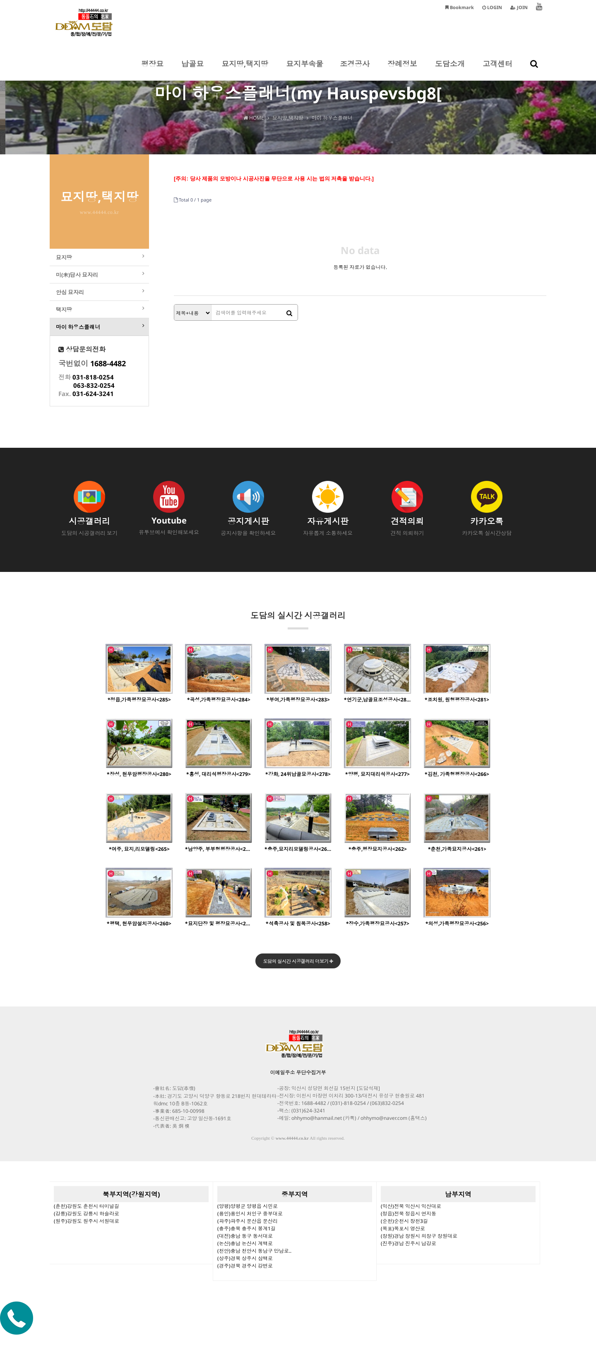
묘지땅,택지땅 (244, 69)
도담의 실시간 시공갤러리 (298, 636)
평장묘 (152, 69)
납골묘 (192, 69)
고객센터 (497, 69)
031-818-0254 (93, 393)
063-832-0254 (94, 402)
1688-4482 (108, 380)
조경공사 (355, 69)
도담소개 (450, 69)
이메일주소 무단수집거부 (298, 1089)
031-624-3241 (93, 410)
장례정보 (402, 69)
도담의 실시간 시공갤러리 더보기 (298, 978)
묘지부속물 (304, 69)
